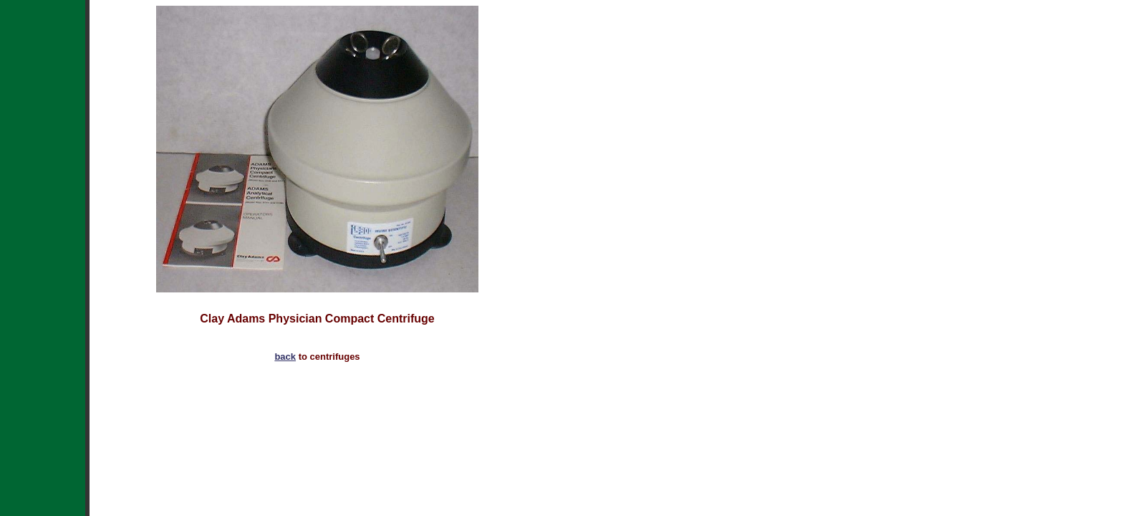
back (285, 356)
